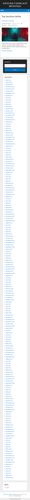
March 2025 (9, 106)
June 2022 (8, 176)
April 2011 (8, 447)
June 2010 (8, 468)
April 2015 (8, 341)
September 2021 (10, 194)
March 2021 (9, 207)
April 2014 (8, 367)
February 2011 (9, 451)
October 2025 (9, 91)
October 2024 (9, 117)
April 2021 (8, 205)
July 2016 (8, 330)
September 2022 (10, 170)
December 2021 (10, 187)
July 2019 (8, 251)
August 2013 (9, 385)
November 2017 (10, 295)
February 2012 (9, 425)
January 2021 (9, 212)
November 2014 (10, 352)
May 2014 (8, 365)
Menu (2, 10)
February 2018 (9, 288)
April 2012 (8, 420)
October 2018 (9, 271)
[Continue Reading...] (7, 50)
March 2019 (9, 260)
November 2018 (10, 269)
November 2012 (10, 405)
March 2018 (9, 286)
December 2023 (10, 137)
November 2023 (10, 139)
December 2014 (10, 350)
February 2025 (9, 108)
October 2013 (9, 381)
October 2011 (9, 433)
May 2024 (8, 126)
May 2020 (8, 229)
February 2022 (9, 183)
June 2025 (8, 100)
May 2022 (8, 179)
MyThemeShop (17, 495)
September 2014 (10, 356)
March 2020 (9, 234)
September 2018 (10, 273)
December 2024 (10, 113)
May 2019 (8, 255)
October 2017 (9, 297)
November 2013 (10, 378)
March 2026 (9, 82)
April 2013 (8, 394)
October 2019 (9, 245)
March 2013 (9, 396)
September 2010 (10, 462)
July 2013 (8, 387)
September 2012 (10, 409)
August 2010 (9, 464)
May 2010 (8, 471)
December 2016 (10, 319)
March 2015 (9, 343)
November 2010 (10, 457)
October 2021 (9, 192)
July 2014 (8, 361)
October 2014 (9, 354)
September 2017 (10, 299)
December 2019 (10, 240)
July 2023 (8, 148)
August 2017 (9, 302)
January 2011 (9, 453)
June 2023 (8, 150)
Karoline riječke (8, 21)
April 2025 (8, 104)
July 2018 (8, 277)
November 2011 (10, 431)
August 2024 (9, 122)
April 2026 (8, 80)
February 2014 (9, 372)
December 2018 (10, 266)
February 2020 (9, 236)
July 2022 (8, 174)
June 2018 (8, 280)
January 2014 (9, 374)
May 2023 (8, 152)
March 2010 (9, 475)
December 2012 (10, 403)
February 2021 (9, 209)
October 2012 (9, 407)
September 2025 (10, 93)
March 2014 (9, 370)
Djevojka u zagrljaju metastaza (10, 494)
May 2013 (8, 392)
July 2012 (8, 414)
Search (15, 69)
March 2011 (9, 449)
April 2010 (8, 473)
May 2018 (8, 282)
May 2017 (8, 308)
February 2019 (9, 262)
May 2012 (8, 418)
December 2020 (10, 214)
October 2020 (9, 218)
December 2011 (10, 429)
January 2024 (9, 135)
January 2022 (9, 185)
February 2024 (9, 133)
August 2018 (9, 275)
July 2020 (8, 225)
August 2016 (9, 328)
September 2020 (10, 220)
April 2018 (8, 284)
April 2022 (8, 181)
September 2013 (10, 383)
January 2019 (9, 264)
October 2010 (9, 460)
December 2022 (10, 163)
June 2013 (8, 389)
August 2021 (9, 196)
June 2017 (8, 306)
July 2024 (8, 124)
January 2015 (9, 348)
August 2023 (9, 146)
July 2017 (8, 304)
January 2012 (9, 427)
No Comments (13, 25)
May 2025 (8, 102)
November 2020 (10, 216)
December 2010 (10, 455)
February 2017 (9, 315)
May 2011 (8, 444)
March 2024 (9, 130)
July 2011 (8, 440)
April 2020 (8, 231)
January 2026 (9, 84)
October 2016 (9, 324)
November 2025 (10, 89)
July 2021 (8, 198)
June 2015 (8, 337)
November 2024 (10, 115)
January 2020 (9, 238)
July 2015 (8, 335)
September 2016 (10, 326)
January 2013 (9, 400)
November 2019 (10, 242)
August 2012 (9, 411)
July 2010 (8, 466)
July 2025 (8, 97)
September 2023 (10, 143)
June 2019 (8, 253)
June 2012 (8, 416)
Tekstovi (4, 25)
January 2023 (9, 161)
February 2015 (9, 346)
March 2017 (9, 313)
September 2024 (10, 119)
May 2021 (8, 203)
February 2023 (9, 159)
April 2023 (8, 154)
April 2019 (8, 258)
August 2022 (9, 172)
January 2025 (9, 111)
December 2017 (10, 293)
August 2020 (9, 223)
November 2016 (10, 321)
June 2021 (8, 201)
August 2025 (9, 95)
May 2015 (8, 339)
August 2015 (9, 332)
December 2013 (10, 376)
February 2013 (9, 398)
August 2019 (9, 249)
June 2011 (8, 442)
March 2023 (9, 157)
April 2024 (8, 128)
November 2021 (10, 190)
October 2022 (9, 168)
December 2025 (10, 86)
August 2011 (9, 438)
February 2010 (9, 477)
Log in (7, 487)
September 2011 (10, 436)
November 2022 (10, 165)
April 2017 (8, 310)
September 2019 (10, 247)
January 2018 (9, 291)
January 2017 (9, 317)
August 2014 (9, 359)
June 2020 (8, 227)
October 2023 (9, 141)
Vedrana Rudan (7, 23)
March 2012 (9, 422)
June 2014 (8, 363)
